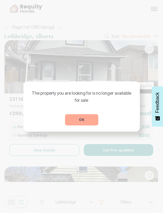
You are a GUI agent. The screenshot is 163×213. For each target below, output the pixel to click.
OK (81, 119)
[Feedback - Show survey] (157, 106)
